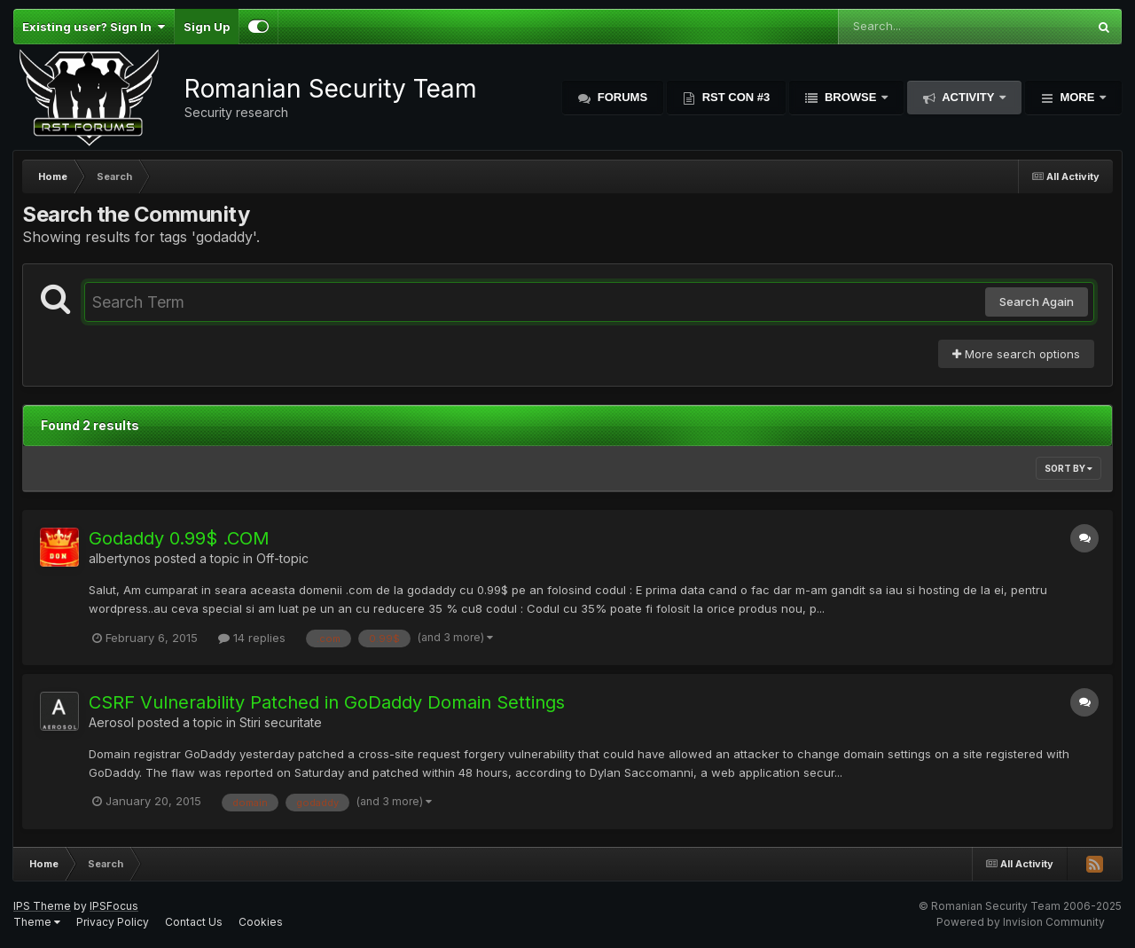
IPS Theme (42, 906)
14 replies (252, 638)
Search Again (1036, 301)
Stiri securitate (280, 722)
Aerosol (111, 722)
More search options (1016, 354)
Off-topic (282, 558)
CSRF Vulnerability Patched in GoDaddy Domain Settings (327, 702)
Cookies (261, 921)
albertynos (120, 558)
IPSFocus (114, 906)
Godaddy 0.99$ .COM (179, 538)
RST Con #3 (734, 97)
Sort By (1068, 468)
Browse (850, 97)
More (1077, 97)
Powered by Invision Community (1020, 921)
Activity (968, 97)
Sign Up (207, 27)
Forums (620, 97)
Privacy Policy (112, 921)
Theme (36, 921)
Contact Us (194, 921)
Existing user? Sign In (93, 26)
